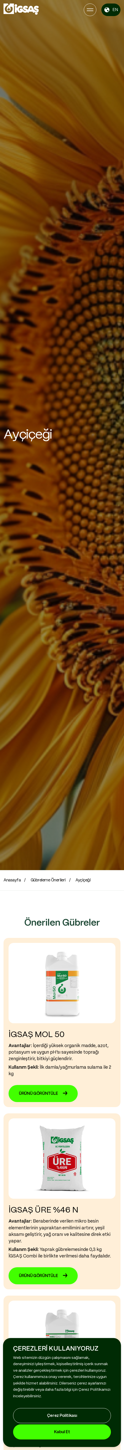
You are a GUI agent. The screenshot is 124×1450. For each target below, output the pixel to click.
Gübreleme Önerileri (48, 880)
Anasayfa (12, 880)
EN (111, 10)
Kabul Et (62, 1432)
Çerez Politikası (62, 1416)
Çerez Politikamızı (94, 1390)
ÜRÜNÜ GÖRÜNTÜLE (43, 1093)
